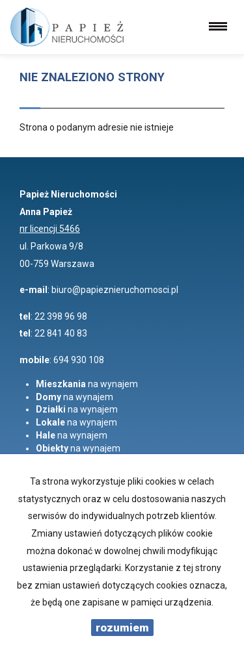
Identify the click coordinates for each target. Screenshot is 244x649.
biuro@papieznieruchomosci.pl (114, 290)
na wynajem (87, 384)
